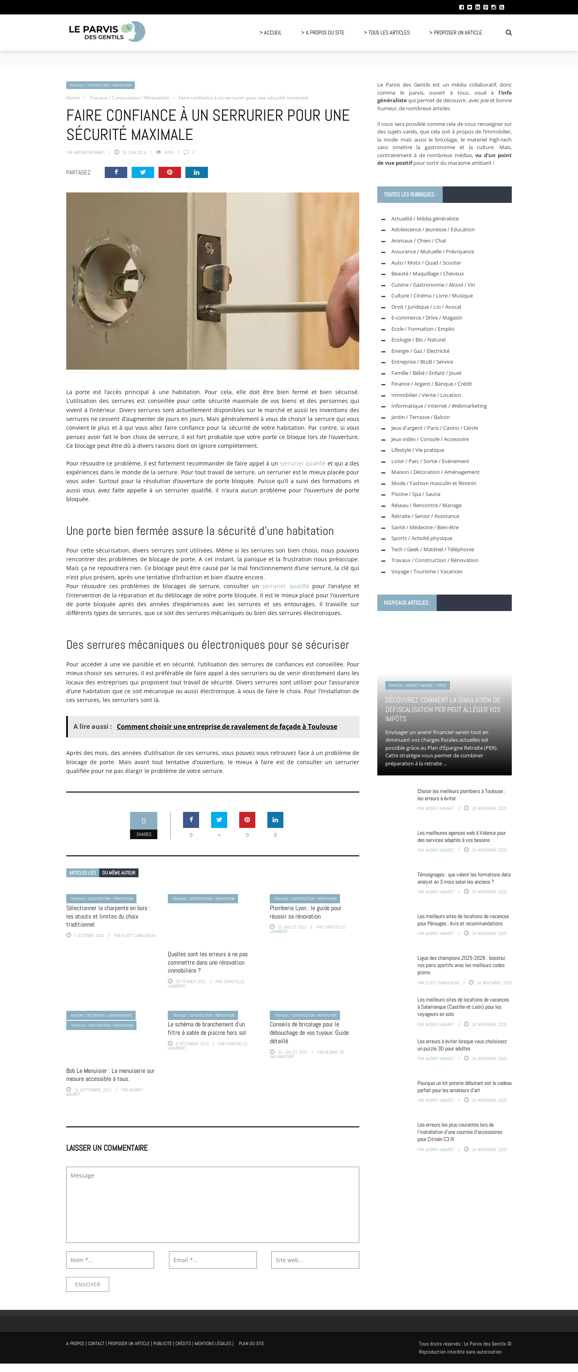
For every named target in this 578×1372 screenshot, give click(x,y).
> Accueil (270, 32)
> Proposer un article (455, 32)
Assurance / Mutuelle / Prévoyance (432, 251)
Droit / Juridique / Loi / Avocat (426, 306)
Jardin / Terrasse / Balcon (420, 417)
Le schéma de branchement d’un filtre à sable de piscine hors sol (207, 1028)
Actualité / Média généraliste (425, 218)
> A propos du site (322, 32)
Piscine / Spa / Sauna (415, 494)
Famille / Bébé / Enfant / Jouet (426, 372)
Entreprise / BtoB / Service (422, 361)
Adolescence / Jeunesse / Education (433, 229)
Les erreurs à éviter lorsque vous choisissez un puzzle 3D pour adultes (462, 1045)
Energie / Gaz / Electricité (420, 350)
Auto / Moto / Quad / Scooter (426, 262)
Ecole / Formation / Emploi (422, 328)
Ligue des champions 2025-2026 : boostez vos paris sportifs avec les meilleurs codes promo (461, 965)
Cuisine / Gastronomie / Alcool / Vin (433, 284)
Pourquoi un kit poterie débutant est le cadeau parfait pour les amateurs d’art (464, 1086)
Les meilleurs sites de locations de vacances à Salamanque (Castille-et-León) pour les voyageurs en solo (463, 1007)
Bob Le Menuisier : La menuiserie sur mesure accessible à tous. (110, 1074)
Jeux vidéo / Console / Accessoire (430, 439)
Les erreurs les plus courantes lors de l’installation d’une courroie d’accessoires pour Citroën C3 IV (459, 1132)
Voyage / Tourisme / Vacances (426, 571)
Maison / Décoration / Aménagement (101, 1015)
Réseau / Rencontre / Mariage (426, 505)
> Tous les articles (387, 32)
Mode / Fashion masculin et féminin (433, 483)
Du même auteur (118, 873)
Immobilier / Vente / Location (426, 395)
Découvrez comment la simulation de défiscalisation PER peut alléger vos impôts (443, 709)
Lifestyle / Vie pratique (417, 449)
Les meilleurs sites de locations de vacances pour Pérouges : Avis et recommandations (463, 920)
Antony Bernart (89, 152)
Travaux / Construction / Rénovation (100, 85)
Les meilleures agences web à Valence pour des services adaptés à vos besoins (461, 836)
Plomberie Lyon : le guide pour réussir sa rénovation (306, 912)
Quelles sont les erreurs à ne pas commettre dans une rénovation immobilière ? (208, 962)
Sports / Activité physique (421, 538)
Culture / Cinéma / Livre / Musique (432, 295)
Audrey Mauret (439, 808)
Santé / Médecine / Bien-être (425, 527)
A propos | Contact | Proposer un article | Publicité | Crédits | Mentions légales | (150, 1343)
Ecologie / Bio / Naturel (418, 339)
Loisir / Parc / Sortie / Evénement (430, 461)
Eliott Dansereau (139, 935)
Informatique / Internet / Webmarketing (439, 405)
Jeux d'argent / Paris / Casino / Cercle (434, 427)
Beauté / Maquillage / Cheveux (427, 273)
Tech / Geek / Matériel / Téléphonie (432, 549)
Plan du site (251, 1343)
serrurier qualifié (303, 463)
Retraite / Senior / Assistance (425, 516)
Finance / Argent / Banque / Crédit (431, 383)
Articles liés (82, 873)
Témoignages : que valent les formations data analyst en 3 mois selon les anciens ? (464, 878)
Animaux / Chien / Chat (418, 240)
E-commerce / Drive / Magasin (426, 317)
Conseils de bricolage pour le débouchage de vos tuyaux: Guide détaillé (309, 1032)
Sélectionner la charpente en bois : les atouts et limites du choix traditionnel (108, 916)
